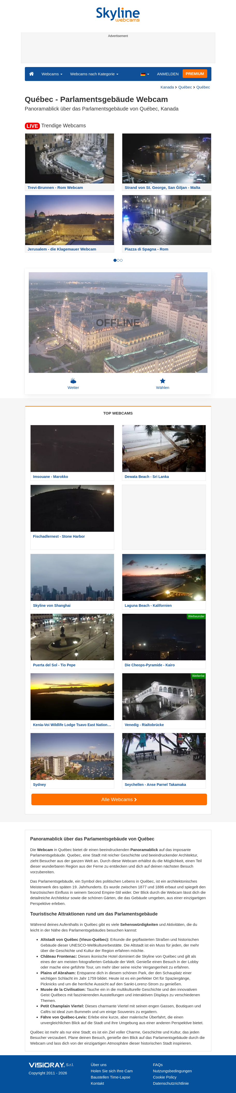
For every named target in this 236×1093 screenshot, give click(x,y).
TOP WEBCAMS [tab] (118, 413)
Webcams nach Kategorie (94, 74)
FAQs (158, 1064)
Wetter (73, 384)
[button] (145, 73)
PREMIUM (195, 73)
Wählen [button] (162, 384)
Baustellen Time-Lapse (111, 1077)
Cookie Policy (165, 1077)
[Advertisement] (117, 51)
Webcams (52, 74)
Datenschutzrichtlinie (171, 1083)
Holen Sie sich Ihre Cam (112, 1071)
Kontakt (97, 1083)
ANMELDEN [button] (167, 74)
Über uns (99, 1064)
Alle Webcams (119, 799)
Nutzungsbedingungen (172, 1071)
